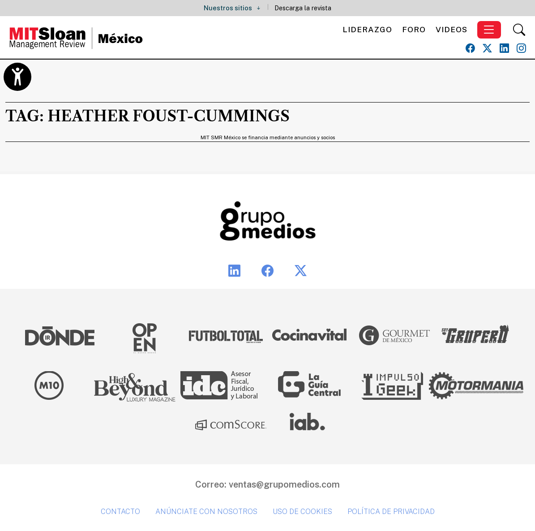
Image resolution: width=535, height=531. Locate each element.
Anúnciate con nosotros (206, 511)
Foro (414, 29)
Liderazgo (367, 29)
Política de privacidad (391, 511)
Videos (451, 29)
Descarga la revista (302, 8)
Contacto (120, 511)
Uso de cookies (302, 511)
